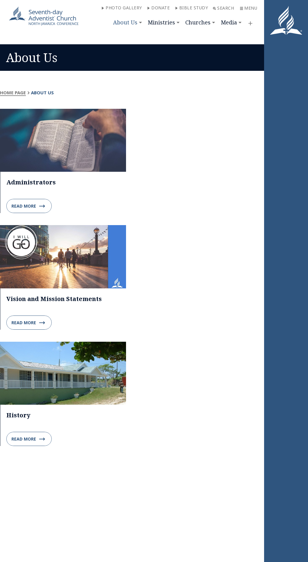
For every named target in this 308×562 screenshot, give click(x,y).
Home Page (13, 92)
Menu (248, 8)
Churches (198, 22)
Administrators (31, 182)
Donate (158, 8)
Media (229, 22)
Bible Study (191, 8)
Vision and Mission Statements (54, 299)
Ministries (161, 22)
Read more (28, 206)
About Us (125, 22)
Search (223, 8)
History (18, 415)
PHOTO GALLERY (121, 8)
